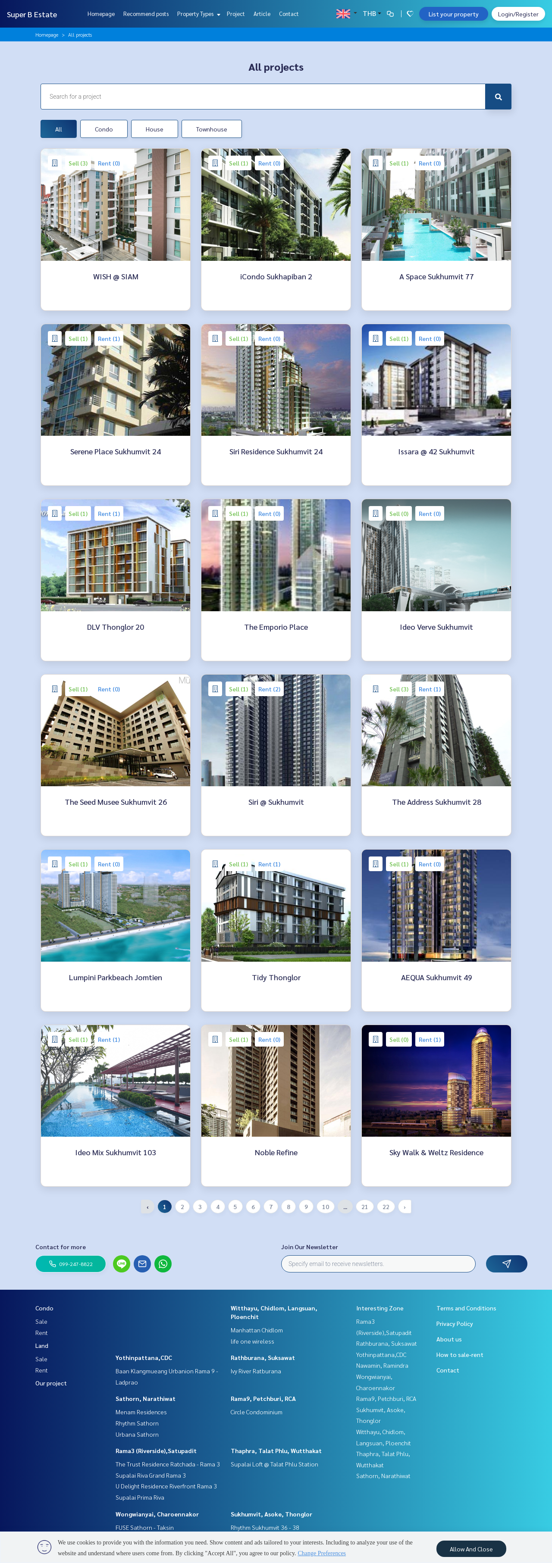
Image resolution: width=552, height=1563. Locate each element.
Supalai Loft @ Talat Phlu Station (274, 1464)
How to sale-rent (459, 1354)
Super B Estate (32, 14)
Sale (41, 1321)
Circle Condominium (256, 1412)
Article (262, 13)
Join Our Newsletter (309, 1246)
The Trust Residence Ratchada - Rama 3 (168, 1464)
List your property (454, 14)
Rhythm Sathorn (137, 1423)
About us (449, 1339)
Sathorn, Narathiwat (146, 1398)
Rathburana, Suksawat (263, 1357)
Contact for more (60, 1246)
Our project (51, 1383)
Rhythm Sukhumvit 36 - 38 (265, 1527)
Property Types (197, 13)
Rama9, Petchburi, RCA (263, 1398)
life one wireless (252, 1341)
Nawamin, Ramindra (382, 1365)
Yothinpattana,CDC (144, 1357)
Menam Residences (141, 1412)
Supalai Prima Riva (140, 1497)
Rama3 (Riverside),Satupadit (156, 1450)
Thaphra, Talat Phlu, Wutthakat (276, 1450)
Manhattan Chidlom (257, 1330)
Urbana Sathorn (137, 1434)
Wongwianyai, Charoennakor (157, 1514)
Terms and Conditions (466, 1308)
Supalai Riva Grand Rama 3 (151, 1475)
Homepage (101, 13)
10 (325, 1206)
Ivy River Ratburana (256, 1371)
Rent (41, 1332)
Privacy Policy (454, 1323)
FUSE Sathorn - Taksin (145, 1527)
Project (236, 13)
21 (364, 1206)
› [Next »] (405, 1206)
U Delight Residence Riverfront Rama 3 (166, 1486)
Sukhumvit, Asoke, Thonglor (271, 1514)
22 (386, 1206)
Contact (289, 13)
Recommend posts (146, 13)
